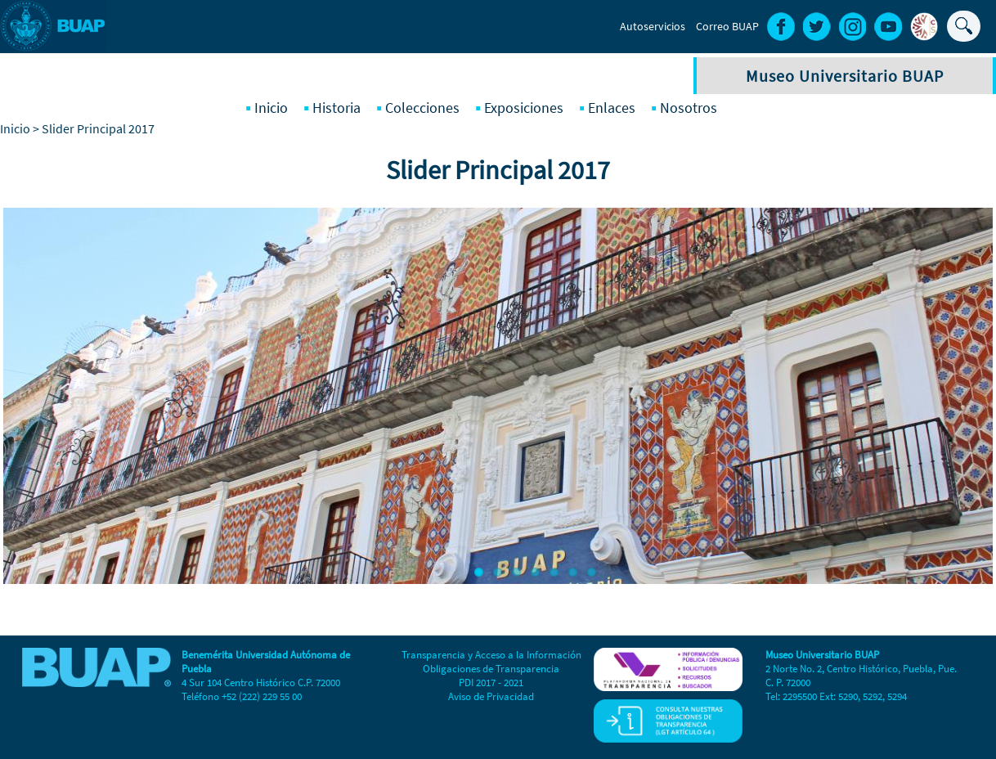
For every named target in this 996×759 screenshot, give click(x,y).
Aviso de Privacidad (491, 696)
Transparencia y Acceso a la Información (491, 655)
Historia (336, 107)
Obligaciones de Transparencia (491, 669)
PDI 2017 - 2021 (491, 682)
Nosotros (688, 107)
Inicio (271, 107)
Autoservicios (652, 26)
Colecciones (422, 107)
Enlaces (611, 107)
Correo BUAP (727, 26)
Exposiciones (523, 107)
